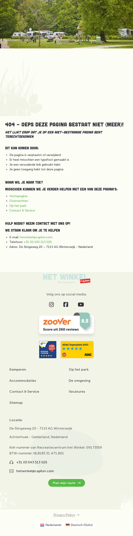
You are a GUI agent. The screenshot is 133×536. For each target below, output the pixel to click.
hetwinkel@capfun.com (36, 237)
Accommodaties (22, 381)
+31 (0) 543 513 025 (38, 242)
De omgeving (79, 381)
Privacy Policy (66, 515)
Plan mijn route (67, 483)
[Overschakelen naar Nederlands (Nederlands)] (51, 525)
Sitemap (16, 403)
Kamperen (17, 369)
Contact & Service (22, 210)
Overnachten (18, 200)
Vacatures (77, 392)
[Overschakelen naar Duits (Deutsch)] (79, 525)
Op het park (17, 205)
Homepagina (18, 196)
